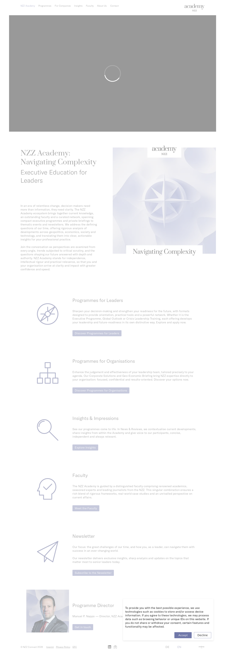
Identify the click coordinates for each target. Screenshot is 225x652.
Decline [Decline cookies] (202, 635)
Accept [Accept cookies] (183, 635)
